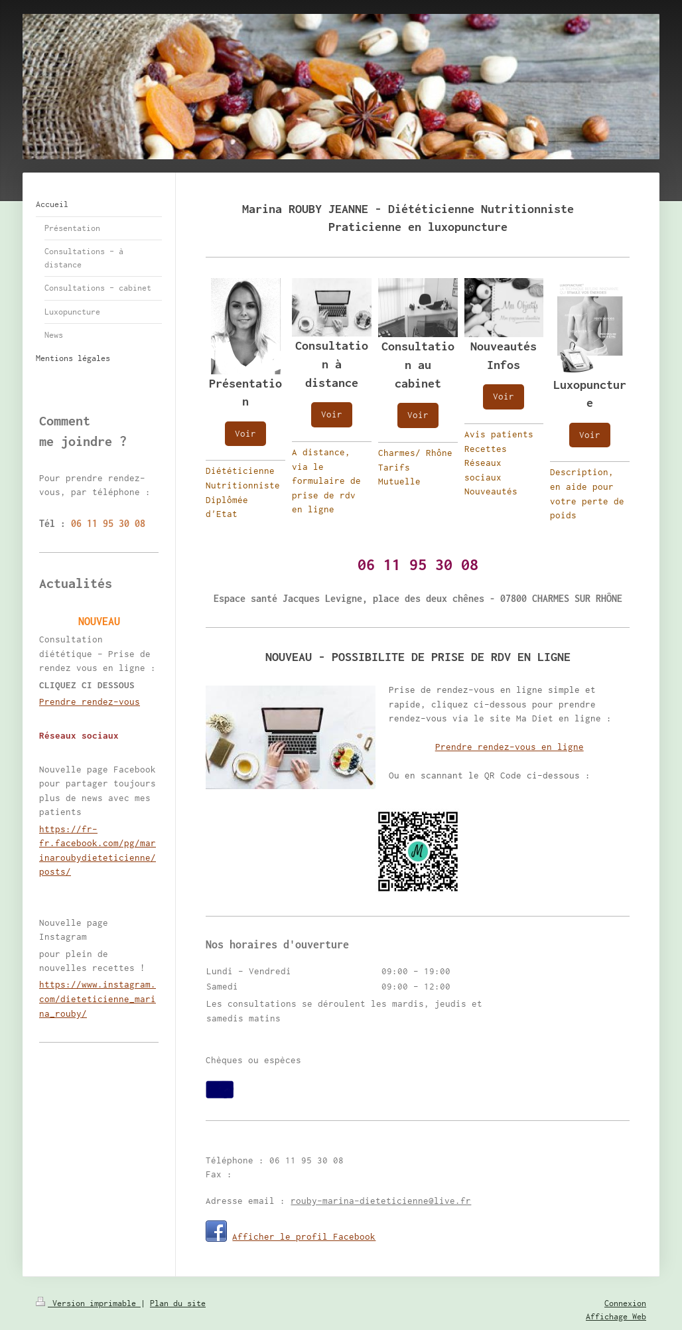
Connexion (625, 1303)
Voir (245, 433)
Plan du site (178, 1303)
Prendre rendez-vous (89, 701)
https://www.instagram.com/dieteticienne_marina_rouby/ (97, 998)
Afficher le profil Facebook (303, 1236)
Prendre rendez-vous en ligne (509, 746)
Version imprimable (88, 1303)
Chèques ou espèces (253, 1060)
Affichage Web (616, 1316)
